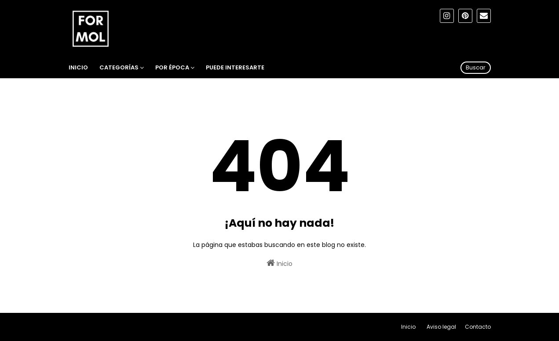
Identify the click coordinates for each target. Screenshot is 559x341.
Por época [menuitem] (172, 67)
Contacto (478, 326)
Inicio (279, 263)
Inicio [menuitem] (78, 67)
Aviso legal (441, 326)
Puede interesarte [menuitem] (235, 67)
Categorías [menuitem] (119, 67)
